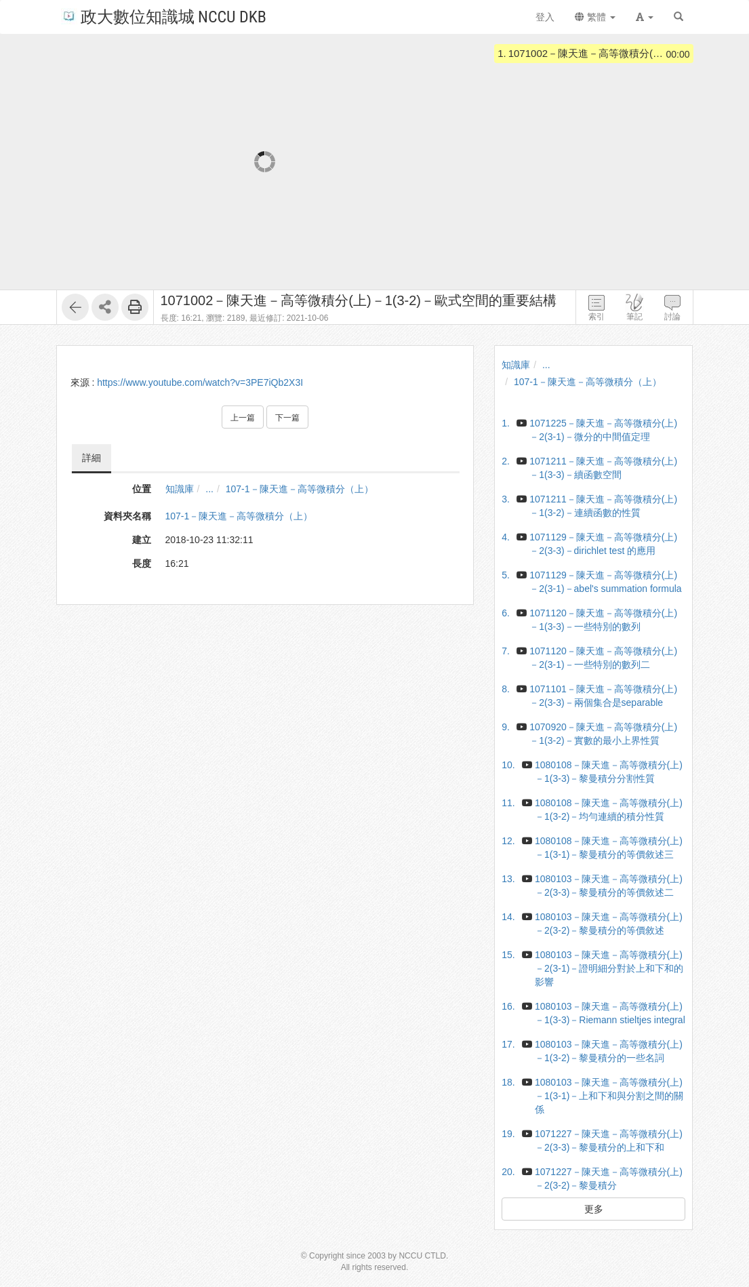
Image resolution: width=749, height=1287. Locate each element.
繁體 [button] (595, 17)
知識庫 (179, 488)
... (209, 488)
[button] (645, 17)
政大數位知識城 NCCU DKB (163, 15)
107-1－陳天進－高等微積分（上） (299, 488)
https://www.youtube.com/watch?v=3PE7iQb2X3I (200, 382)
